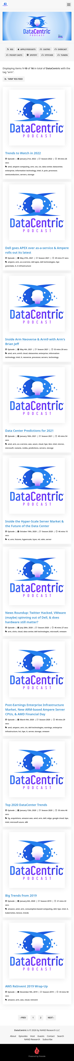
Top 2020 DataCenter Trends (26, 805)
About (13, 1036)
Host (32, 1036)
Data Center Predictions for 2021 (29, 430)
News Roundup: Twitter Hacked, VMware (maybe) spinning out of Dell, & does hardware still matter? (35, 617)
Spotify (32, 55)
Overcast (61, 49)
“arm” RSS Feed (14, 79)
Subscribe (47, 1039)
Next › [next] (51, 1017)
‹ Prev (23, 1017)
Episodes (23, 1036)
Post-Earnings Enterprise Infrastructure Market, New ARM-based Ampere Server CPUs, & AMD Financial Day (35, 709)
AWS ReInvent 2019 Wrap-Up (26, 986)
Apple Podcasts (26, 49)
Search (60, 1036)
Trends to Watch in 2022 (23, 153)
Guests (40, 1036)
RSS (10, 49)
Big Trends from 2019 (21, 895)
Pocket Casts (14, 55)
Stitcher (47, 55)
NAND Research (32, 1039)
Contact (51, 1036)
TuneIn (63, 55)
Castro (45, 49)
